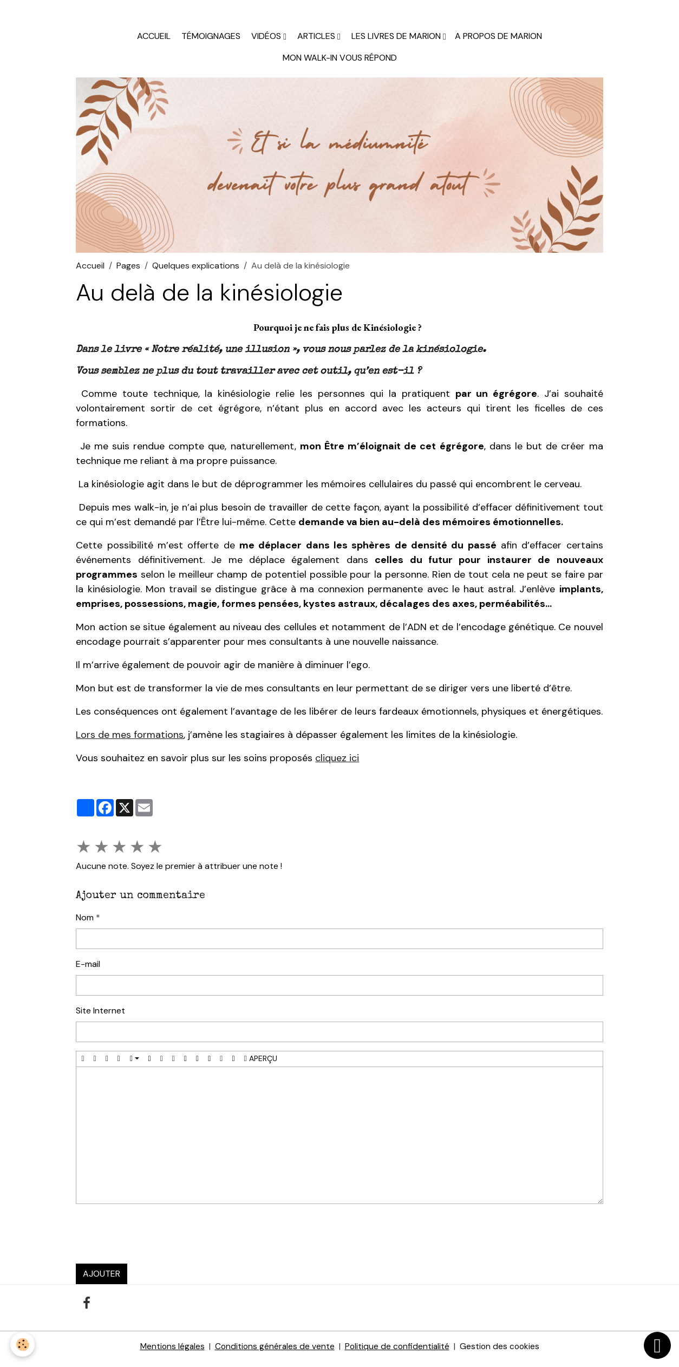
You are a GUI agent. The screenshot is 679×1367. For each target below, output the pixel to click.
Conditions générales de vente (274, 1351)
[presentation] (158, 1239)
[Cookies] (23, 1344)
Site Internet (100, 1015)
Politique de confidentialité (398, 1351)
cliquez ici (337, 762)
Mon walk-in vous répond (340, 62)
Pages (128, 270)
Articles (316, 41)
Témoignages (209, 41)
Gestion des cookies (502, 1351)
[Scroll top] (657, 1345)
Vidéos (266, 41)
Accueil (154, 41)
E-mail (88, 968)
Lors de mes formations (130, 739)
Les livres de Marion (396, 41)
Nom (85, 922)
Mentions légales (170, 1351)
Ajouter (101, 1278)
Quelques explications (195, 270)
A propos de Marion (498, 41)
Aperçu (260, 1063)
